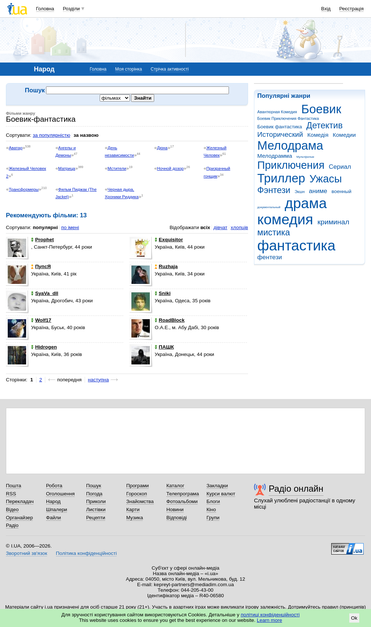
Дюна (162, 148)
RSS (11, 493)
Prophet (42, 239)
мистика (273, 232)
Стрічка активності (169, 69)
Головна (45, 8)
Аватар (15, 148)
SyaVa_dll (44, 293)
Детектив (324, 125)
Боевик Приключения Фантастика (288, 118)
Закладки (217, 485)
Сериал (340, 166)
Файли (53, 517)
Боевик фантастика (279, 126)
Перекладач (19, 501)
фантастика (296, 245)
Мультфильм (305, 156)
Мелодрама (290, 145)
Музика (134, 517)
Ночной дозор (170, 168)
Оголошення (60, 493)
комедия (285, 219)
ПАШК (164, 347)
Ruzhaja (166, 266)
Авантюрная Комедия (277, 112)
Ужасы (326, 179)
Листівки (96, 509)
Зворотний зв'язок (26, 553)
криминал (333, 222)
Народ (53, 501)
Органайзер (19, 517)
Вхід (326, 8)
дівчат (220, 227)
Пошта (13, 485)
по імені (70, 227)
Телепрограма (182, 493)
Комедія (317, 135)
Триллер (281, 178)
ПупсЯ (40, 266)
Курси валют (220, 493)
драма (306, 203)
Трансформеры (24, 189)
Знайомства (140, 501)
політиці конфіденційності (270, 614)
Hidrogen (44, 347)
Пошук (93, 485)
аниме (318, 191)
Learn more (269, 620)
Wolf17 (41, 320)
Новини (175, 509)
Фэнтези (273, 190)
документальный (268, 207)
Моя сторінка (128, 69)
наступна (98, 379)
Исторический (280, 134)
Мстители (116, 168)
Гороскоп (136, 493)
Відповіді (176, 517)
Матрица (66, 168)
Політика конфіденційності (86, 553)
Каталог (175, 485)
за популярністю (51, 135)
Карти (132, 509)
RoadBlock (169, 320)
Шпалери (56, 509)
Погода (94, 493)
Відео (12, 509)
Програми (137, 485)
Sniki (162, 293)
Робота (54, 485)
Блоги (213, 501)
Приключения (291, 165)
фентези (269, 257)
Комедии (344, 135)
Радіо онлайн (296, 489)
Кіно (211, 509)
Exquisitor (169, 239)
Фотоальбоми (182, 501)
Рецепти (95, 517)
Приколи (96, 501)
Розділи (71, 8)
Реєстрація (351, 8)
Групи (212, 517)
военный (341, 191)
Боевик (321, 109)
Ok (354, 618)
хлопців (239, 227)
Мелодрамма (274, 156)
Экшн (300, 191)
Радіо (12, 525)
